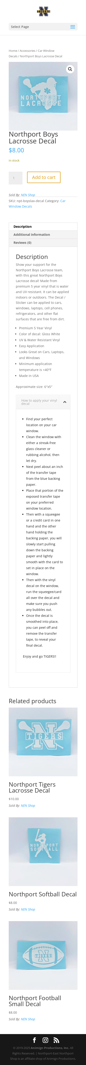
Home (13, 51)
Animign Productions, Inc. (50, 1048)
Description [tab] (23, 226)
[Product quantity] (15, 178)
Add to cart (43, 177)
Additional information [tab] (32, 234)
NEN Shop (28, 195)
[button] (70, 69)
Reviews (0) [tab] (22, 242)
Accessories (27, 51)
